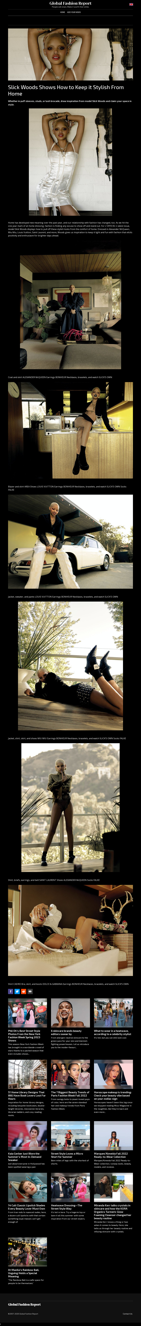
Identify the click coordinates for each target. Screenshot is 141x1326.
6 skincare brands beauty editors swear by (66, 1032)
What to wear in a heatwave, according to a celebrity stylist (112, 1032)
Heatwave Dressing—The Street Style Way (66, 1207)
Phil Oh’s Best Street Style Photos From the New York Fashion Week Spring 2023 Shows (24, 1035)
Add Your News (74, 12)
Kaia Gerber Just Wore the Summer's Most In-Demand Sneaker (24, 1157)
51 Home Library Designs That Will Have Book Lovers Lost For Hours (27, 1095)
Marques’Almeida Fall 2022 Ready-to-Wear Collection (111, 1155)
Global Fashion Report (70, 3)
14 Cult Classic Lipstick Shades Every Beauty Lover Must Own (26, 1207)
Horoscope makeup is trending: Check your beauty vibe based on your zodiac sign (113, 1095)
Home (62, 12)
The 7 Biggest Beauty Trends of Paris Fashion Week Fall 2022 (70, 1094)
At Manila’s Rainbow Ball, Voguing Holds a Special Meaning (23, 1273)
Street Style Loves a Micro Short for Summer (67, 1155)
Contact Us (127, 1314)
